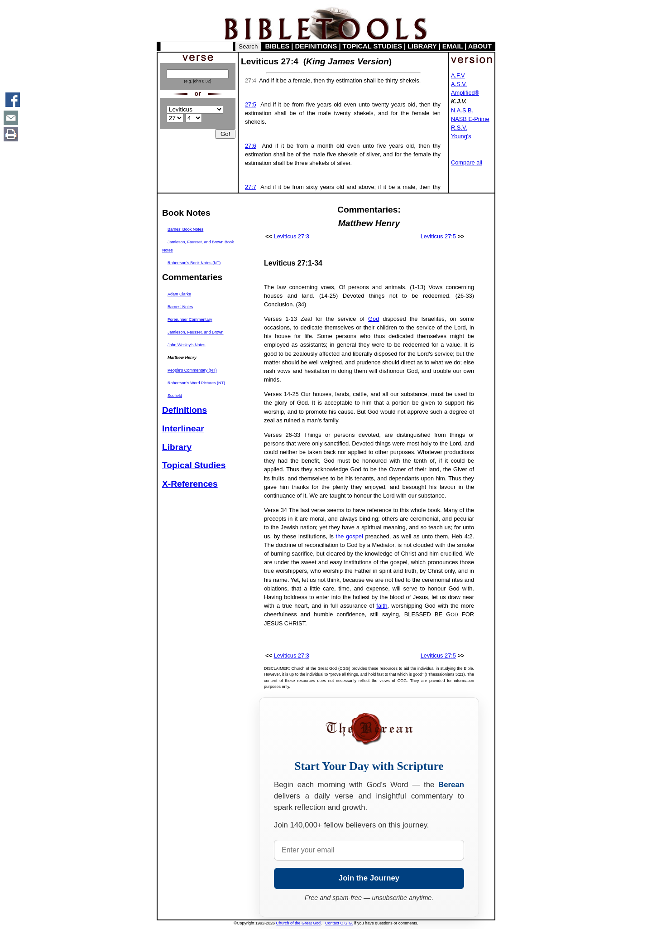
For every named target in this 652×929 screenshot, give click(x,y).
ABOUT (480, 46)
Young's (461, 136)
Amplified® (465, 92)
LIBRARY (422, 46)
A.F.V (458, 75)
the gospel (349, 536)
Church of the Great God (298, 923)
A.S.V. (459, 84)
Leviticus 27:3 (291, 236)
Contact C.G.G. (339, 923)
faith (381, 605)
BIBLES (277, 46)
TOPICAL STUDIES (372, 46)
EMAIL (452, 46)
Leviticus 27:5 (438, 236)
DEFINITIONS (316, 46)
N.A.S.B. (462, 110)
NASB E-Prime (470, 119)
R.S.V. (459, 127)
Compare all (466, 162)
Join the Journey (369, 878)
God (373, 318)
